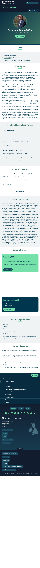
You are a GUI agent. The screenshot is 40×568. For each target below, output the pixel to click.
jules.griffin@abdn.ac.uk (10, 55)
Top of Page (20, 448)
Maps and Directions (8, 439)
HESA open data (11, 338)
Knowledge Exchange (10, 392)
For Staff (21, 408)
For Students (13, 408)
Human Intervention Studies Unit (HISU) (15, 389)
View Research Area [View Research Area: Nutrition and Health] (9, 309)
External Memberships (8, 145)
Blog (6, 399)
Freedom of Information (8, 469)
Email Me (7, 269)
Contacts (5, 433)
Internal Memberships (8, 130)
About (6, 384)
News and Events (9, 397)
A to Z (4, 436)
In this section (33, 10)
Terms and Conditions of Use (9, 453)
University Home (7, 378)
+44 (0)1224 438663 (9, 57)
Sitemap (27, 408)
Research (7, 386)
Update (34, 375)
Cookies (5, 463)
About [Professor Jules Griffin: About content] (20, 47)
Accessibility (6, 460)
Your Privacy (6, 457)
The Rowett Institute (9, 7)
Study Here (8, 394)
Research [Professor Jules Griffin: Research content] (20, 191)
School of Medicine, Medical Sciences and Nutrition (17, 60)
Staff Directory (6, 443)
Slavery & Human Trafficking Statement (12, 466)
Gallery (7, 402)
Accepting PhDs (20, 36)
